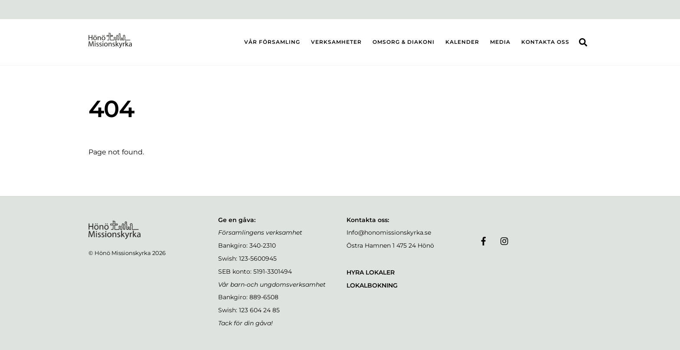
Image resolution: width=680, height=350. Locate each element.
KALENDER (462, 42)
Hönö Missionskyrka (123, 252)
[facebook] (483, 240)
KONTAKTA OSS (545, 42)
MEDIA (500, 42)
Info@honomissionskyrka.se (389, 232)
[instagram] (504, 240)
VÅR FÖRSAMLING (272, 42)
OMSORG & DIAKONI (404, 42)
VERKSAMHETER (336, 42)
